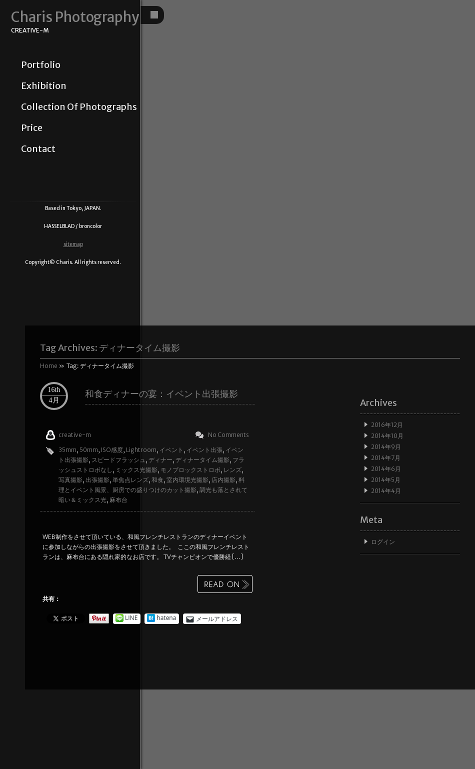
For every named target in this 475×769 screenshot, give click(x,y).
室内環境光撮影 (187, 480)
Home (49, 366)
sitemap (73, 244)
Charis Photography (75, 17)
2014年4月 (386, 490)
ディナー (160, 460)
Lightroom (141, 450)
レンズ (233, 470)
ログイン (383, 542)
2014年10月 (387, 436)
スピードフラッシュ (119, 460)
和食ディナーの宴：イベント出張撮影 (161, 394)
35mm (67, 450)
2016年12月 (387, 424)
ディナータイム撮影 (203, 460)
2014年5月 (385, 480)
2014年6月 (386, 468)
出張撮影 (98, 480)
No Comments (228, 434)
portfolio (40, 65)
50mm (89, 450)
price (31, 128)
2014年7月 (385, 458)
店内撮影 (224, 480)
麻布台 (119, 500)
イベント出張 (204, 450)
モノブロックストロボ (190, 470)
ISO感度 (112, 450)
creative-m (74, 434)
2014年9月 (386, 446)
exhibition (43, 86)
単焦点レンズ (130, 480)
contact (38, 149)
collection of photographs (79, 107)
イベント (172, 450)
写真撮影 (70, 480)
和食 (158, 480)
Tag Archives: (110, 348)
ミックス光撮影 (137, 470)
